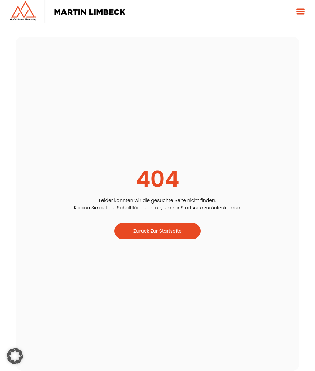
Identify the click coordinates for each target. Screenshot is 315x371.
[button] (301, 12)
